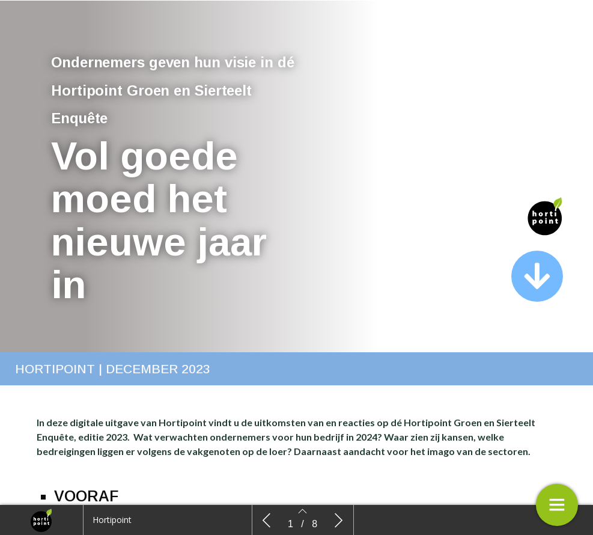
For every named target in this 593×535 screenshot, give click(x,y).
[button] (537, 276)
